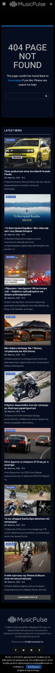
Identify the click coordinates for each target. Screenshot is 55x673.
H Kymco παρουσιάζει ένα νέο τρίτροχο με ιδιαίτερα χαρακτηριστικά (26, 407)
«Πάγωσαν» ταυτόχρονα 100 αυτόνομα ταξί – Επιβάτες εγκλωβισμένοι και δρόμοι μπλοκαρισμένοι (25, 291)
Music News (11, 197)
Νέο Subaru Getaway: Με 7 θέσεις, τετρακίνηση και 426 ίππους (23, 350)
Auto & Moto (11, 140)
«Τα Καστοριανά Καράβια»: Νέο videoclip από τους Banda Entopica (26, 230)
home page (15, 80)
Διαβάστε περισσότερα (28, 670)
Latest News (13, 130)
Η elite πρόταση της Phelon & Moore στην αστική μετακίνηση (24, 577)
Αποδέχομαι (34, 667)
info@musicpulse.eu (34, 642)
